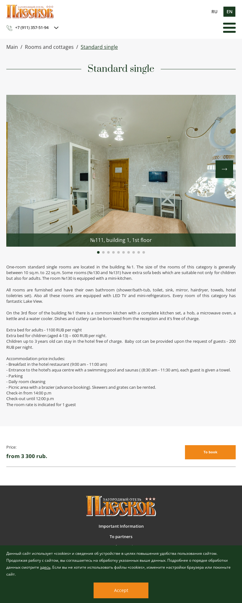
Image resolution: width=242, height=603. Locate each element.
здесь (45, 567)
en (230, 11)
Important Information (121, 526)
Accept (121, 590)
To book (210, 452)
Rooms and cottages (49, 46)
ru (214, 11)
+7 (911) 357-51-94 (27, 28)
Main (12, 46)
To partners (121, 536)
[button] (98, 252)
